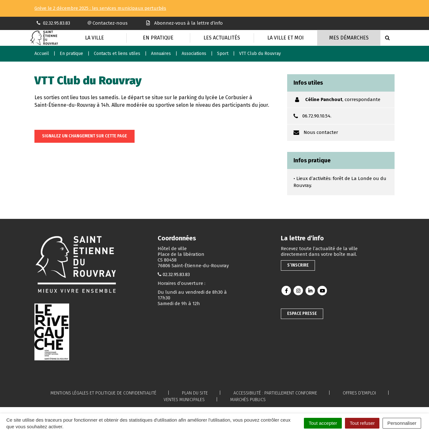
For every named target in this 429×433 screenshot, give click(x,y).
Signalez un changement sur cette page (84, 136)
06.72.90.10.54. (316, 116)
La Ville (94, 38)
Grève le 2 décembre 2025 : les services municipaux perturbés (100, 8)
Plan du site (195, 393)
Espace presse (302, 313)
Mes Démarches (349, 38)
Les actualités (221, 38)
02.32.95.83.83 (176, 274)
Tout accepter (323, 423)
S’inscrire (298, 265)
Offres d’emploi (359, 393)
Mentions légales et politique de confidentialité (103, 393)
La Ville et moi (285, 38)
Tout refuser (362, 423)
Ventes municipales (184, 399)
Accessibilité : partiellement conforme (275, 393)
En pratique (158, 38)
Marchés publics (248, 399)
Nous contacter (321, 132)
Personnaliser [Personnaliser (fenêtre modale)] (401, 423)
